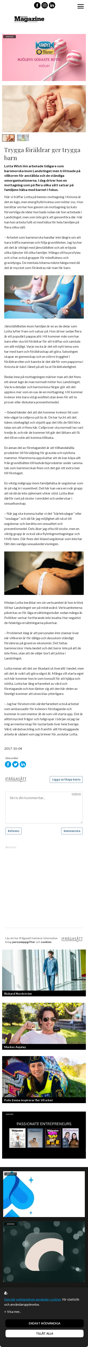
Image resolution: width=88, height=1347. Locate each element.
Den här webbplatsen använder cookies (32, 1299)
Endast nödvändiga (44, 1323)
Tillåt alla (44, 1333)
